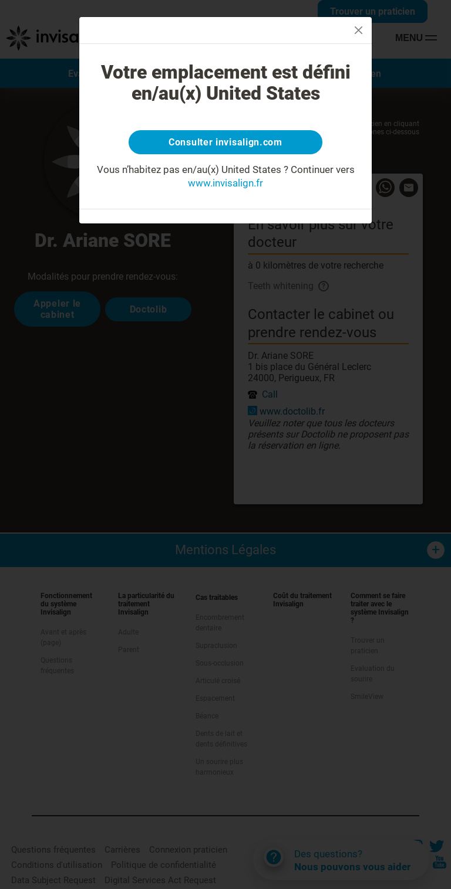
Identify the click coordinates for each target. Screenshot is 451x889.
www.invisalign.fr (225, 186)
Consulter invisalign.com (225, 144)
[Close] (358, 30)
